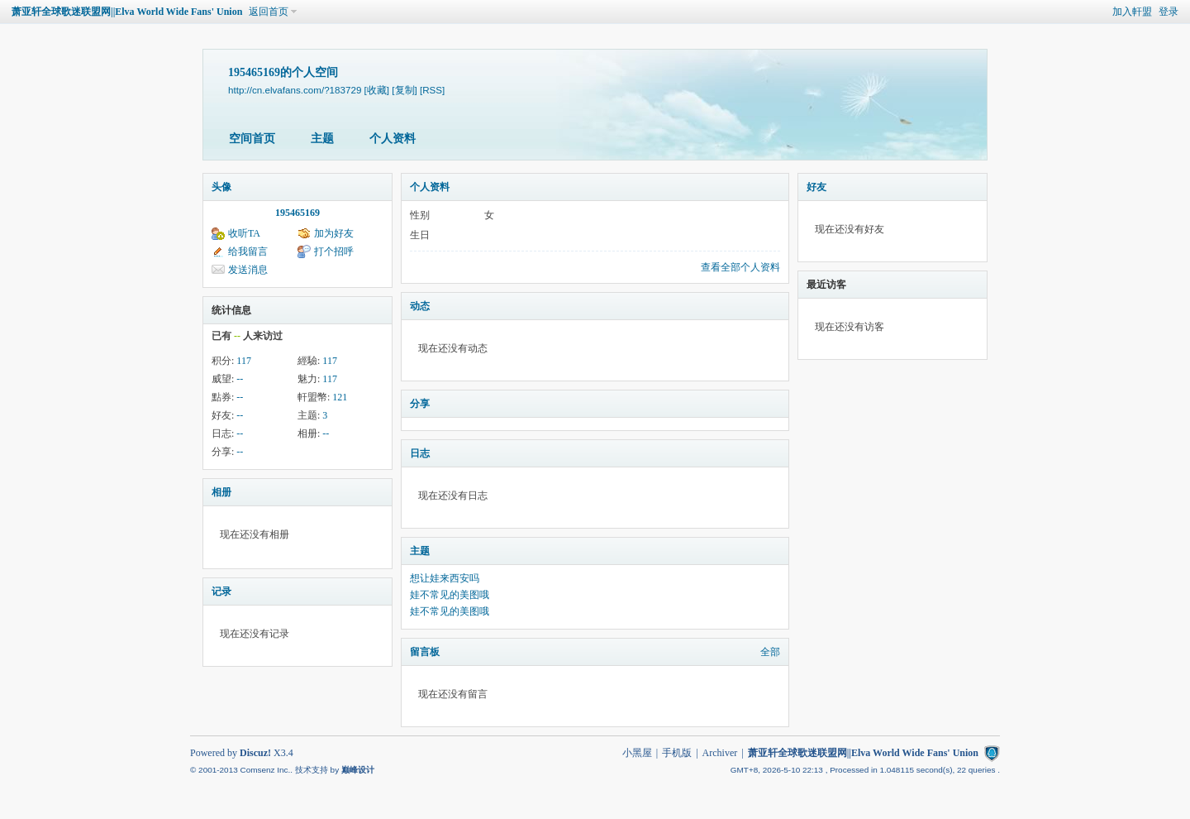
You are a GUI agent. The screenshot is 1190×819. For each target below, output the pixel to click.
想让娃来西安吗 (444, 578)
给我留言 (248, 251)
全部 (770, 652)
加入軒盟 (1132, 11)
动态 (420, 306)
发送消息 (248, 269)
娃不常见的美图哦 (449, 595)
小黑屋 (637, 753)
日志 (420, 453)
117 (243, 360)
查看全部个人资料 (740, 267)
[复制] (404, 89)
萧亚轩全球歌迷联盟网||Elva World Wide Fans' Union (127, 11)
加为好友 (334, 233)
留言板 (425, 652)
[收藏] (376, 89)
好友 (816, 187)
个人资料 (392, 138)
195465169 (297, 212)
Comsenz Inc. (265, 769)
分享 (420, 404)
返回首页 (268, 11)
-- (239, 379)
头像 (221, 187)
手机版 (677, 753)
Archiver (720, 753)
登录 (1168, 11)
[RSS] (432, 89)
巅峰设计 (357, 769)
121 (339, 397)
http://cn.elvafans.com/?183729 (294, 89)
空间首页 (252, 138)
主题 (322, 138)
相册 (221, 492)
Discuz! (255, 753)
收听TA (244, 233)
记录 (221, 591)
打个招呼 (334, 251)
